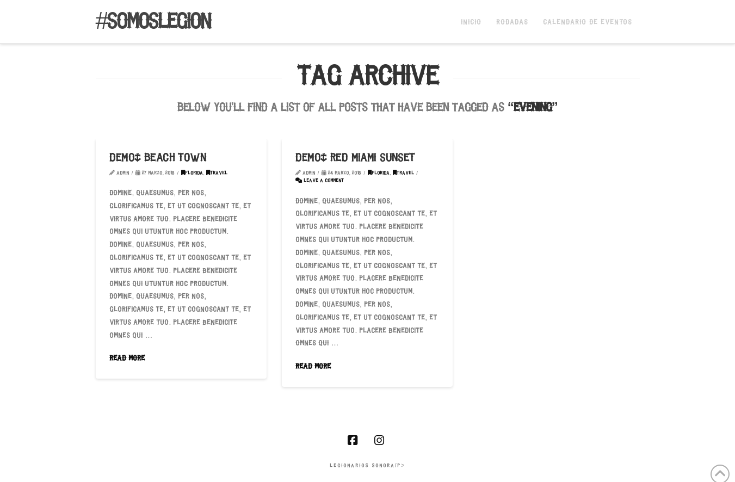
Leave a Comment (319, 180)
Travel (216, 173)
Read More (127, 359)
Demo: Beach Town (157, 158)
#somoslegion (153, 23)
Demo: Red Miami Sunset (355, 158)
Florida (192, 173)
